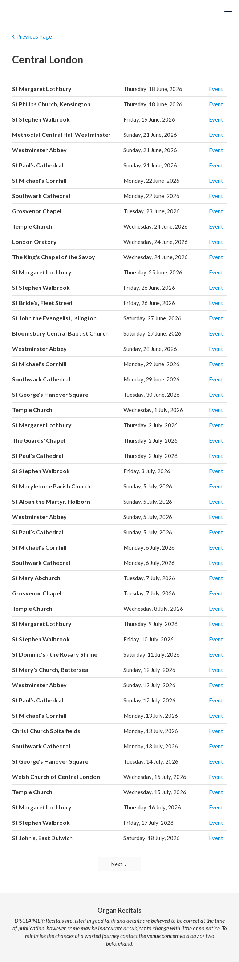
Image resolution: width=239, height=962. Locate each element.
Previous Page (34, 36)
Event (216, 89)
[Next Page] (119, 864)
